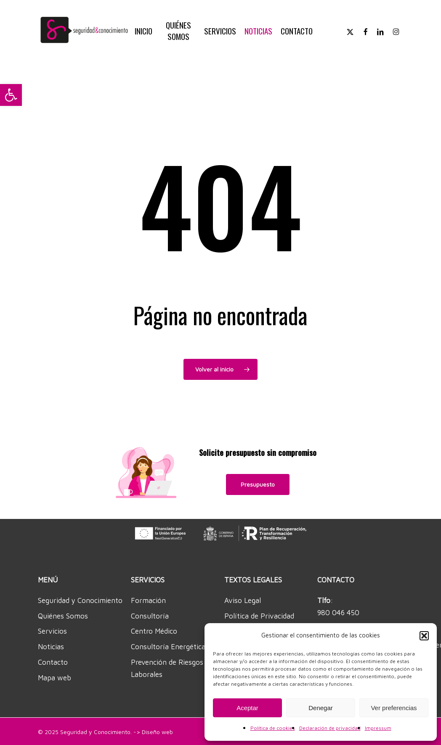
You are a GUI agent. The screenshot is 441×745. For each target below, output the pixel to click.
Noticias (51, 646)
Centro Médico (154, 631)
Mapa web (54, 678)
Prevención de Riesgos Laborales (167, 668)
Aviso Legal (242, 600)
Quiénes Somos (63, 616)
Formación (148, 600)
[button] (11, 95)
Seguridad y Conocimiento (80, 600)
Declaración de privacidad (330, 728)
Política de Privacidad (259, 616)
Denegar (320, 707)
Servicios (52, 631)
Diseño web (157, 731)
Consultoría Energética (168, 646)
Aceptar (247, 707)
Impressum (378, 728)
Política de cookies (272, 728)
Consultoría (150, 616)
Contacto (53, 662)
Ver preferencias (394, 707)
